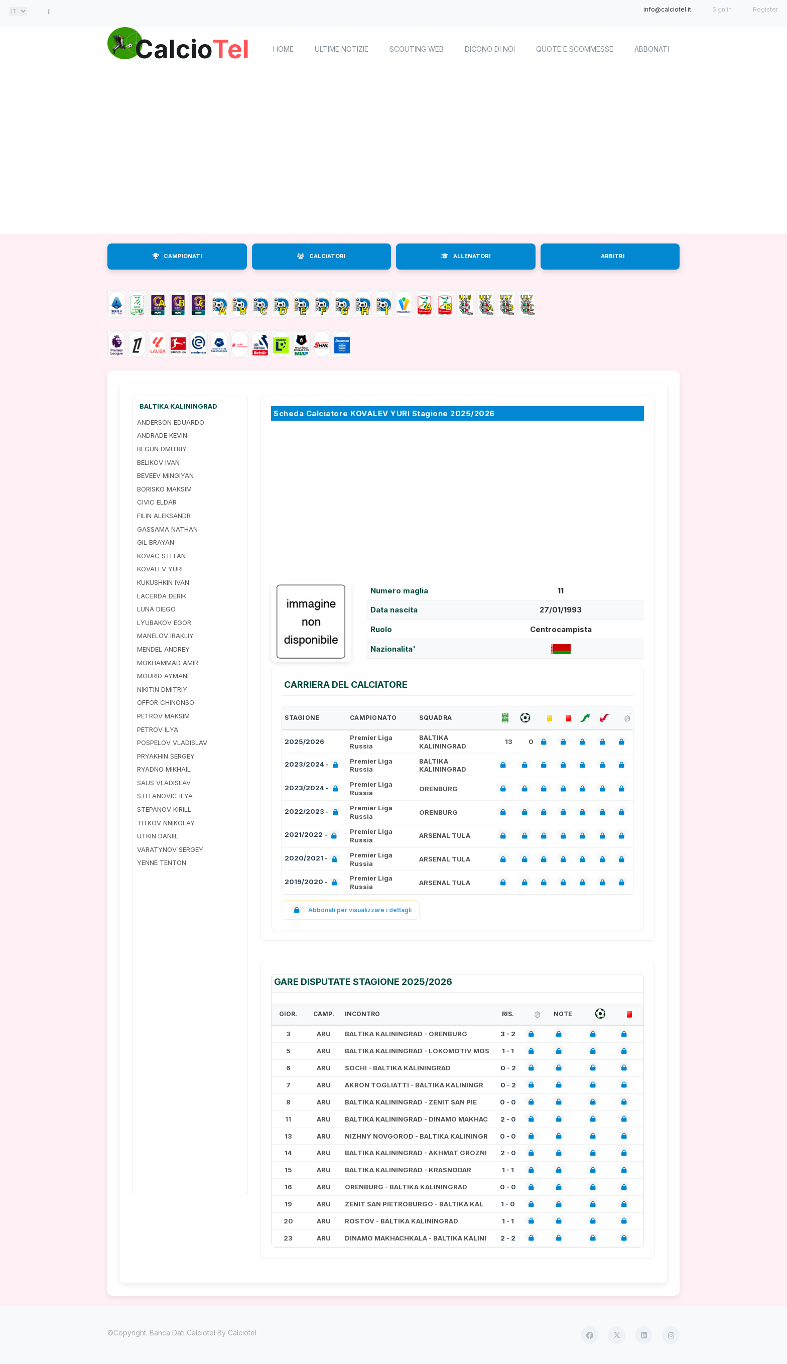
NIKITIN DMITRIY (162, 689)
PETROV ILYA (157, 729)
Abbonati (651, 49)
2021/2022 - (313, 835)
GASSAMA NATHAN (167, 529)
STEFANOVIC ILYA (165, 796)
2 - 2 (507, 1238)
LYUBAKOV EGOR (164, 622)
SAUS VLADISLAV (164, 783)
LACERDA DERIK (161, 596)
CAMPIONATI (177, 256)
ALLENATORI (465, 256)
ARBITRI (612, 256)
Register (765, 9)
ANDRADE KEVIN (162, 435)
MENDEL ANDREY (163, 649)
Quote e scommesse (574, 49)
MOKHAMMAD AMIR (167, 663)
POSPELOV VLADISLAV (172, 742)
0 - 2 (508, 1068)
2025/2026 (304, 741)
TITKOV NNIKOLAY (166, 823)
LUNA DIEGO (156, 609)
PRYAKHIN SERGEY (166, 756)
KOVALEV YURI (160, 569)
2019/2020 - (313, 883)
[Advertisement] (393, 153)
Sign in (722, 9)
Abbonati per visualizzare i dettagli (351, 910)
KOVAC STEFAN (161, 556)
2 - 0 (508, 1119)
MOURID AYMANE (164, 676)
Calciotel (242, 1332)
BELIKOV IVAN (158, 462)
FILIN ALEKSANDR (164, 516)
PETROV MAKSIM (163, 716)
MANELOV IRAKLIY (165, 636)
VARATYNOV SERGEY (170, 849)
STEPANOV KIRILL (164, 809)
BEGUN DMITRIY (162, 449)
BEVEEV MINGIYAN (165, 475)
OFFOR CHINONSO (165, 702)
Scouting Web (416, 49)
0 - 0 (508, 1102)
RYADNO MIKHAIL (164, 769)
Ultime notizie (341, 49)
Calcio (192, 47)
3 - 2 (507, 1034)
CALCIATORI (321, 256)
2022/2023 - (313, 812)
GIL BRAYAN (155, 542)
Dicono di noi (490, 49)
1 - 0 (508, 1204)
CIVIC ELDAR (157, 502)
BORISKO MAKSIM (164, 489)
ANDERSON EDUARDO (170, 422)
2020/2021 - (313, 859)
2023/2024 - (313, 765)
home (283, 49)
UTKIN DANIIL (157, 836)
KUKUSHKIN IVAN (163, 582)
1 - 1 (508, 1051)
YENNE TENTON (161, 862)
